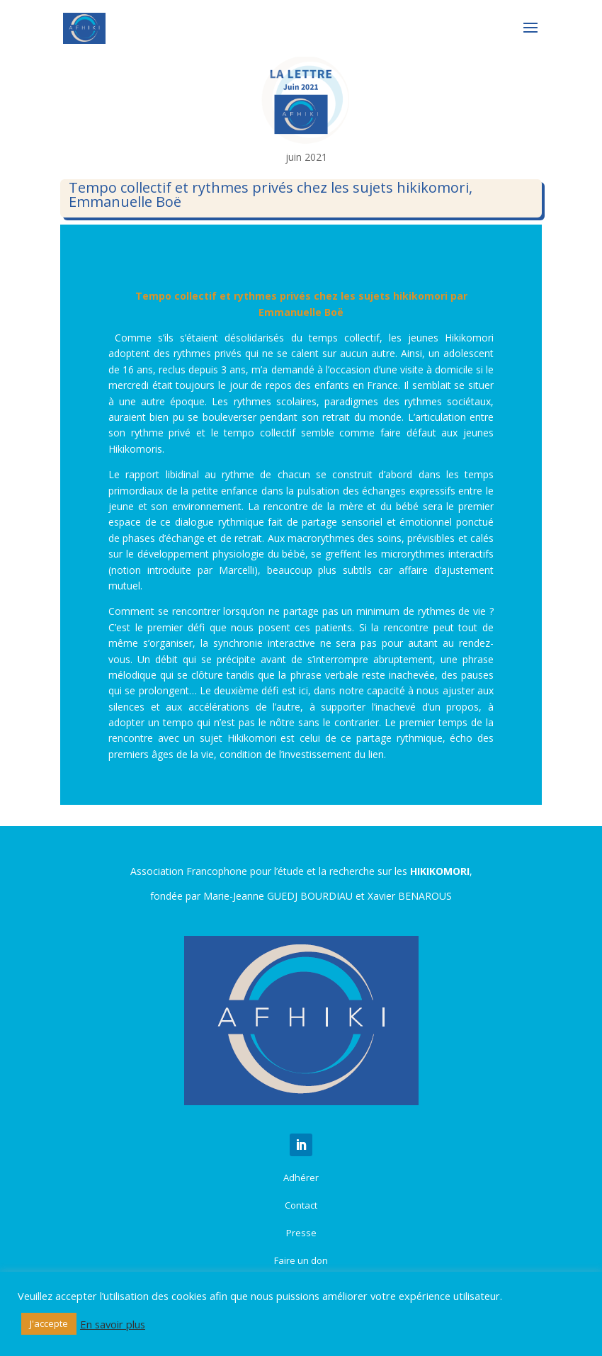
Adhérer (301, 1177)
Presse (301, 1232)
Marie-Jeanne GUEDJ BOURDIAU (278, 896)
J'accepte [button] (49, 1323)
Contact (301, 1205)
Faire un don (301, 1260)
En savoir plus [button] (112, 1324)
